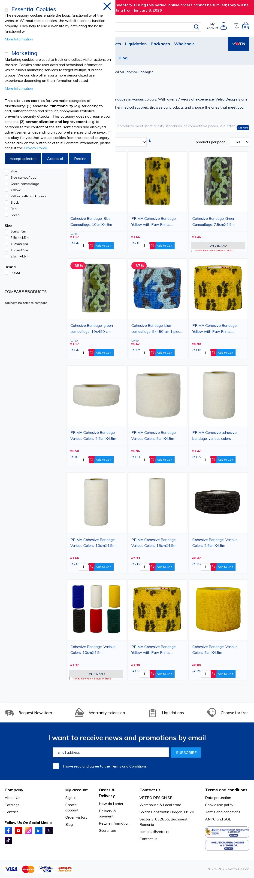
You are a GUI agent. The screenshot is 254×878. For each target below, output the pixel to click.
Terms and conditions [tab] (226, 789)
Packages (160, 43)
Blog (123, 58)
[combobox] (131, 27)
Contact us (148, 838)
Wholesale (184, 43)
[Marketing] (6, 54)
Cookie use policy (219, 804)
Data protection (218, 797)
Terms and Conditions (129, 766)
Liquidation (136, 43)
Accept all (55, 158)
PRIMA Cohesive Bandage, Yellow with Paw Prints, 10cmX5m (153, 222)
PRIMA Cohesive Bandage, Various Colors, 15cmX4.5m (153, 542)
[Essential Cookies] (6, 10)
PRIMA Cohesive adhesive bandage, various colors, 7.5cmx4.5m (214, 436)
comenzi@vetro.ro (154, 831)
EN (238, 43)
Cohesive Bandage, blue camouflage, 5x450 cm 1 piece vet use (156, 329)
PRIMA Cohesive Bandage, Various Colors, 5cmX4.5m (153, 435)
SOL (227, 819)
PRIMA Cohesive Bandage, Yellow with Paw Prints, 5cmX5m (214, 329)
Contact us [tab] (149, 789)
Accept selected (22, 158)
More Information (19, 39)
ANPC (210, 819)
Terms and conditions (222, 812)
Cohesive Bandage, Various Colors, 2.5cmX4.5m (214, 542)
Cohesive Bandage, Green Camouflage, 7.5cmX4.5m (213, 221)
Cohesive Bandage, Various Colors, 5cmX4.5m (214, 649)
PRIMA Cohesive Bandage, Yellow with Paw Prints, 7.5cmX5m (153, 650)
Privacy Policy (35, 148)
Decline (80, 158)
